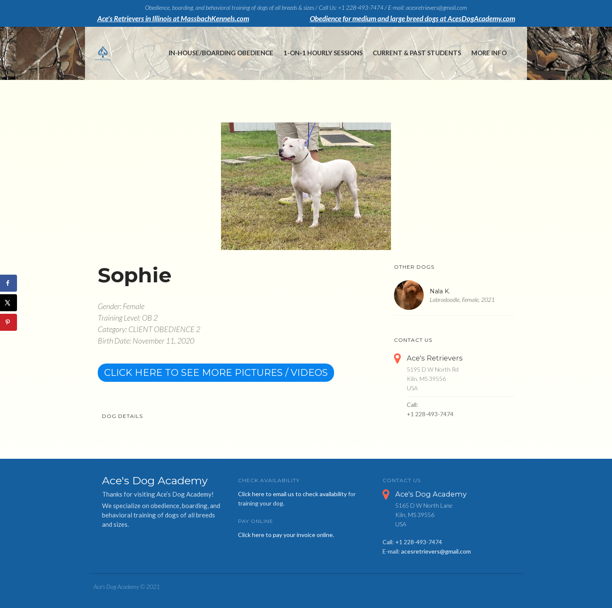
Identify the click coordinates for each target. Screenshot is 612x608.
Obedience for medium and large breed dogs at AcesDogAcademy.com (412, 18)
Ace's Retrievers (435, 358)
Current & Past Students (417, 53)
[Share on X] (8, 302)
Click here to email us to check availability (292, 493)
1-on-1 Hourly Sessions (323, 53)
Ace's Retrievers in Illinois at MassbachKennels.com (173, 18)
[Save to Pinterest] (8, 322)
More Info (489, 53)
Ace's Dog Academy (431, 494)
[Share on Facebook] (8, 283)
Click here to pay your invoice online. (286, 534)
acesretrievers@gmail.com (436, 551)
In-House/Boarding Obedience (221, 53)
